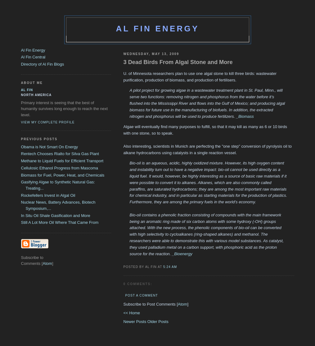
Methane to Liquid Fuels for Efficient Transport (62, 161)
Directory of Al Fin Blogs (42, 64)
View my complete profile (48, 122)
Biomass (246, 116)
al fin (27, 90)
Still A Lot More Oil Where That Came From (60, 222)
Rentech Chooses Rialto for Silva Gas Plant (60, 153)
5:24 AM (170, 267)
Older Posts (158, 321)
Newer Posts (135, 321)
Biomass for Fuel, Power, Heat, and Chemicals (63, 175)
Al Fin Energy (157, 28)
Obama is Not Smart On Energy (49, 147)
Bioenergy (183, 253)
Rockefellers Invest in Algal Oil (48, 195)
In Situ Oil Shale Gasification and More (55, 215)
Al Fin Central (33, 57)
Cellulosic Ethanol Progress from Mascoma (59, 168)
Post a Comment (141, 295)
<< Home (132, 313)
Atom (182, 304)
